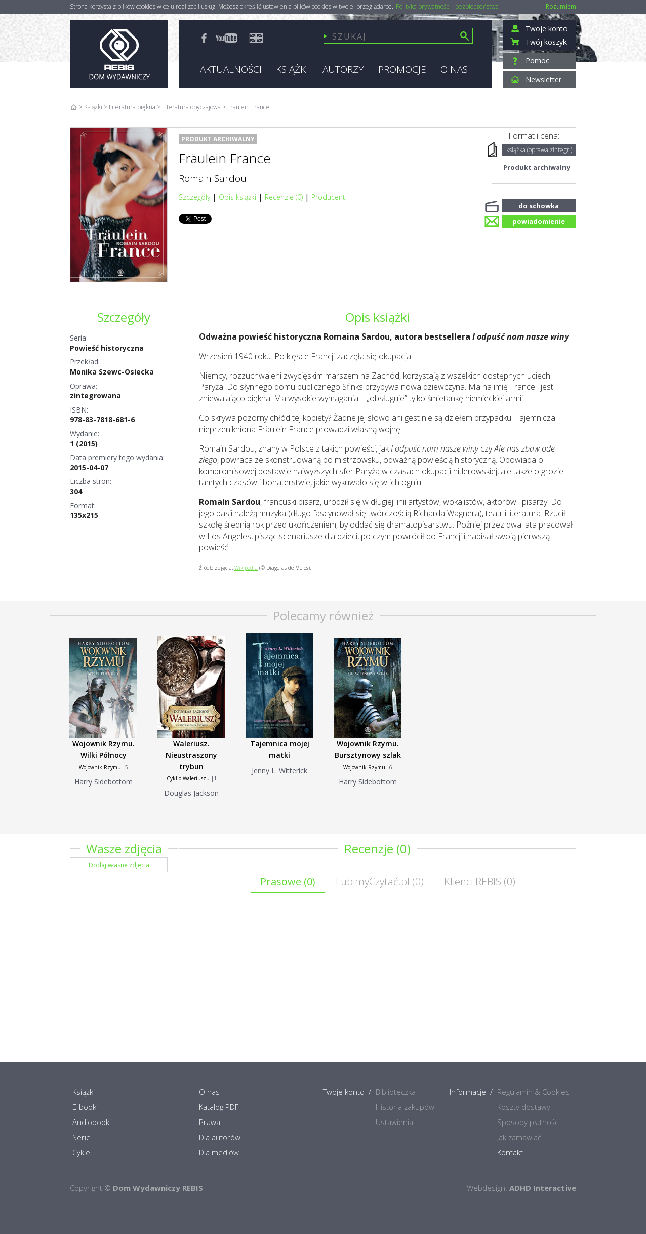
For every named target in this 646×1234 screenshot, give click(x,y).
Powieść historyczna (107, 348)
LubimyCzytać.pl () (380, 881)
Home (73, 107)
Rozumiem (561, 6)
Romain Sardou (213, 178)
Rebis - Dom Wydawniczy (119, 54)
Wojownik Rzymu (100, 767)
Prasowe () (287, 881)
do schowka (539, 204)
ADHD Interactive (542, 1188)
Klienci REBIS (479, 881)
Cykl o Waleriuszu (188, 778)
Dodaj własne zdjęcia (119, 865)
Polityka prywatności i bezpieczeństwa (447, 7)
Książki (93, 107)
